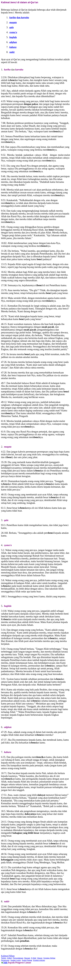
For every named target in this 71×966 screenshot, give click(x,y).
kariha (12, 17)
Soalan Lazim (15, 960)
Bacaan (27, 958)
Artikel (9, 958)
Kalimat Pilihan (8, 956)
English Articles (39, 960)
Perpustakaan (18, 958)
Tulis (5, 962)
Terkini (3, 958)
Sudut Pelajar (27, 960)
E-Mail (33, 958)
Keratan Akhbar (49, 958)
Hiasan (39, 958)
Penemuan (5, 960)
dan (23, 17)
